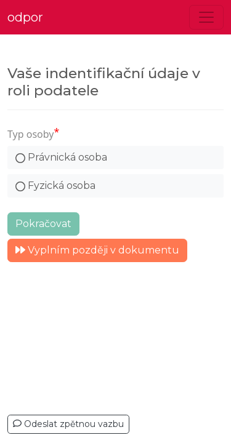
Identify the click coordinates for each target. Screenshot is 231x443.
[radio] (115, 157)
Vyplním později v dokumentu (97, 250)
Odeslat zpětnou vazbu (68, 423)
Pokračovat (43, 223)
